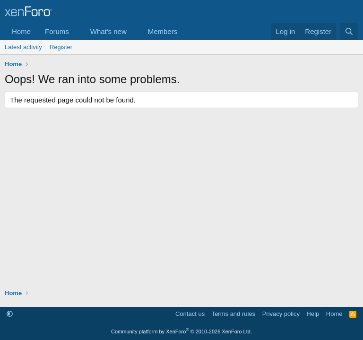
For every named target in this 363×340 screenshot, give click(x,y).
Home (21, 31)
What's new (108, 31)
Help (313, 313)
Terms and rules (233, 313)
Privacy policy (281, 313)
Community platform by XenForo (181, 331)
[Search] (349, 31)
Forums (57, 31)
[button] (76, 31)
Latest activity (23, 47)
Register (61, 47)
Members (163, 31)
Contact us (190, 313)
